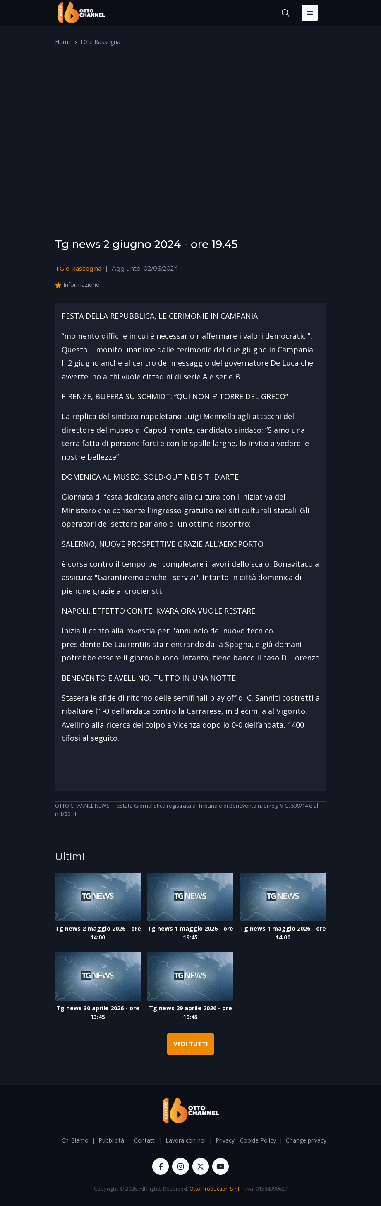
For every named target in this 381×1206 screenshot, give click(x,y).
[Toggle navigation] (310, 13)
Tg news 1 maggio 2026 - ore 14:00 (283, 933)
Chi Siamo (75, 1140)
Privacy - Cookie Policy (246, 1140)
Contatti (145, 1140)
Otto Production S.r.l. (214, 1188)
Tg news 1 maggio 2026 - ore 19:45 (190, 933)
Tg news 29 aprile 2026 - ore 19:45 (190, 1012)
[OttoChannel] (81, 13)
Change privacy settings (317, 1140)
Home (63, 42)
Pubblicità (111, 1140)
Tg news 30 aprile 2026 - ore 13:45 (97, 1012)
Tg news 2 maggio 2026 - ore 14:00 (98, 933)
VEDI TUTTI (190, 1043)
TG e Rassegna (100, 42)
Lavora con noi (185, 1140)
